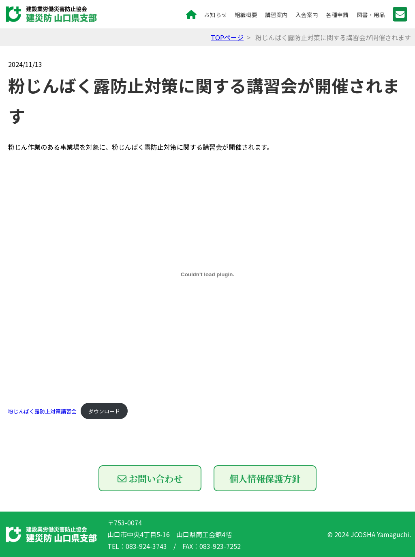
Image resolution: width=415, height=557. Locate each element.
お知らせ (215, 15)
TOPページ (227, 37)
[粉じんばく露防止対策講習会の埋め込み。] (207, 274)
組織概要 (246, 15)
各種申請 (337, 15)
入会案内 (306, 15)
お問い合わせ (150, 478)
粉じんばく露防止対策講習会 (42, 411)
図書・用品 (371, 15)
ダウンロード (104, 411)
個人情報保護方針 (265, 478)
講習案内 (276, 15)
